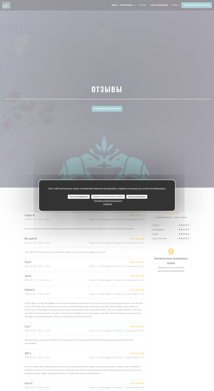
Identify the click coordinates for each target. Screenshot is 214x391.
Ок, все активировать (78, 196)
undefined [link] (107, 204)
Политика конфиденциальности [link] (108, 201)
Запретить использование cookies (108, 196)
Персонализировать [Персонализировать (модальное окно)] (137, 196)
